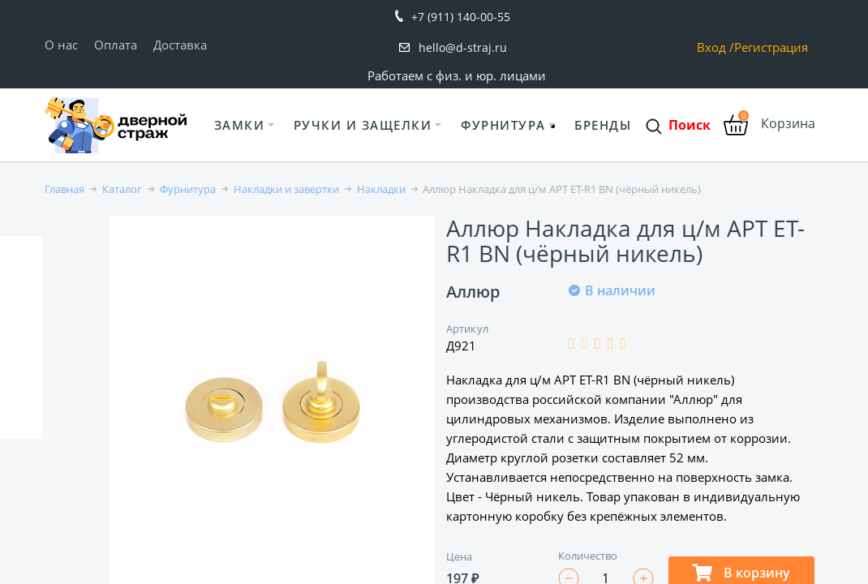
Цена (459, 556)
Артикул (467, 328)
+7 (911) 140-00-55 (460, 16)
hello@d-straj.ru (463, 47)
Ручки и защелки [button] (363, 125)
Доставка (180, 44)
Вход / (715, 47)
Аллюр (473, 292)
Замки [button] (239, 125)
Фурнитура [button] (503, 125)
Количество (588, 555)
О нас (61, 44)
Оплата (115, 44)
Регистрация (771, 47)
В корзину (741, 573)
